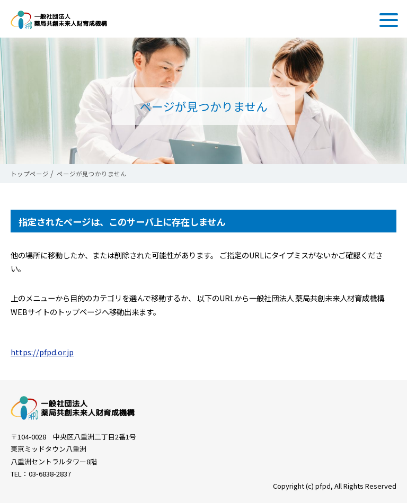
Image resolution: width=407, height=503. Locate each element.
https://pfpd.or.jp (42, 351)
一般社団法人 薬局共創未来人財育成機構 (59, 20)
